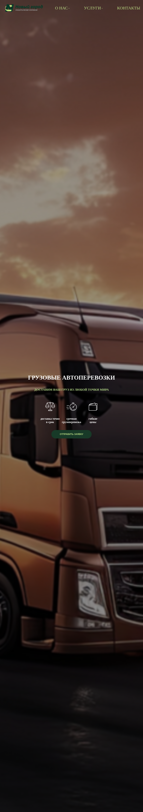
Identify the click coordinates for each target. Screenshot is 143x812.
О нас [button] (61, 8)
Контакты (128, 8)
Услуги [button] (92, 8)
